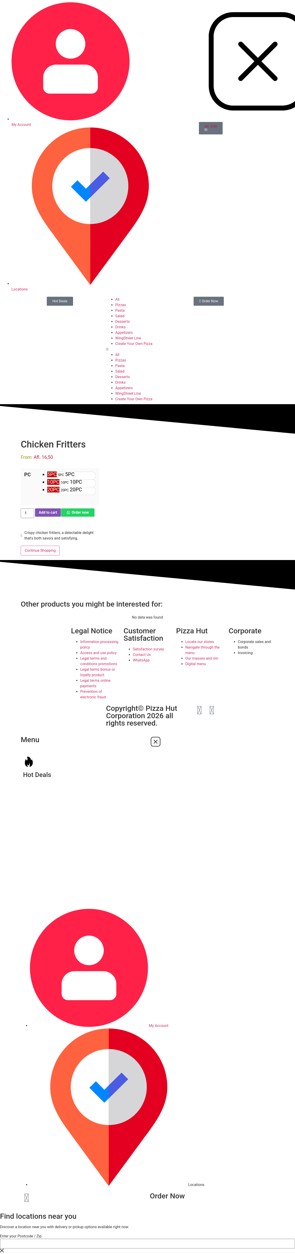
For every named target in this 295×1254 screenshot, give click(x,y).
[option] (71, 476)
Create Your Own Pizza (133, 343)
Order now (80, 512)
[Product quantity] (27, 513)
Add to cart (48, 512)
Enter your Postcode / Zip (20, 1236)
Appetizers (124, 332)
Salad (119, 316)
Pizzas (120, 305)
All (117, 299)
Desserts (122, 321)
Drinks (120, 327)
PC (27, 474)
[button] (147, 349)
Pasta (120, 310)
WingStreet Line (128, 338)
